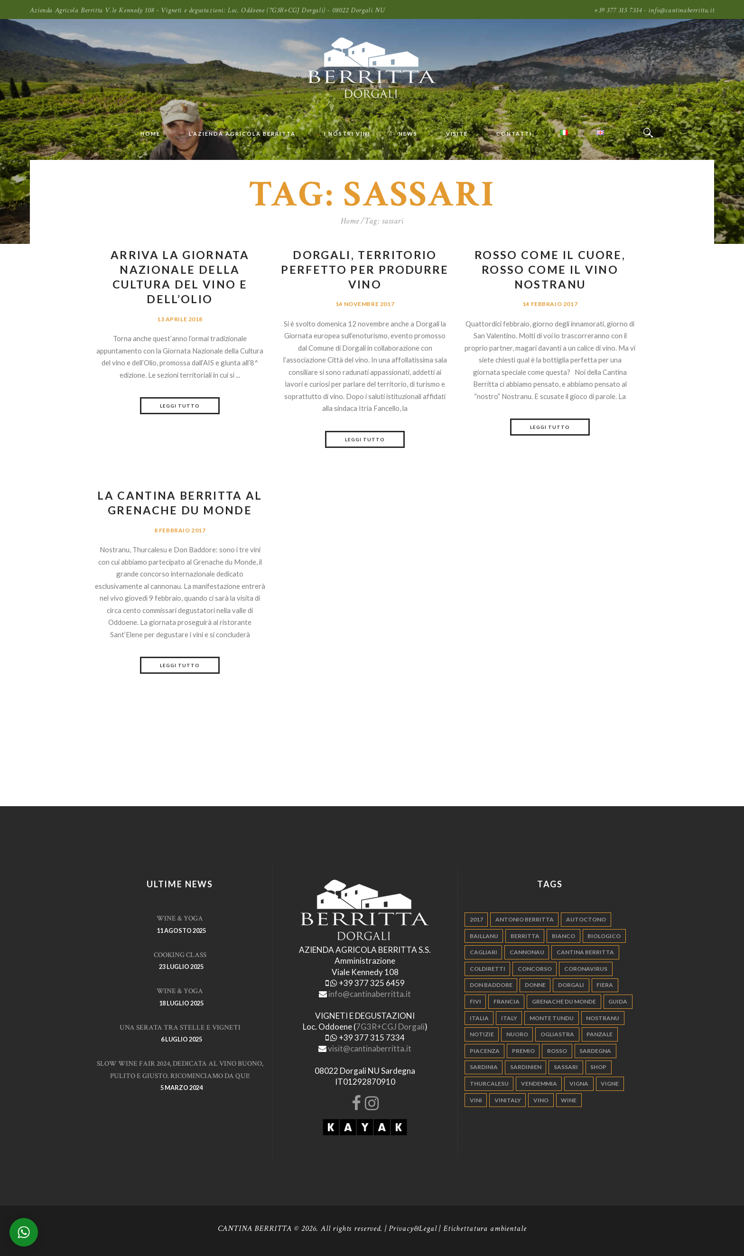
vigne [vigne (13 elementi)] (610, 1083)
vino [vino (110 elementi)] (541, 1100)
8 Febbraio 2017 (180, 530)
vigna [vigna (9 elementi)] (578, 1083)
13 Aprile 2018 (180, 319)
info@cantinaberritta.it (369, 994)
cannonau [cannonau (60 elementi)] (527, 952)
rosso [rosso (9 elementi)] (557, 1050)
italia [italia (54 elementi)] (479, 1018)
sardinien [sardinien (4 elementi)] (525, 1066)
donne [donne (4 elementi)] (535, 984)
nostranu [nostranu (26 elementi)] (602, 1018)
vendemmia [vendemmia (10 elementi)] (539, 1083)
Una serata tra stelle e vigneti (180, 1027)
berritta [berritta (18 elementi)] (525, 936)
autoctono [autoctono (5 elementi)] (586, 919)
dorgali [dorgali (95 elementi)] (571, 984)
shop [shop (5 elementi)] (598, 1066)
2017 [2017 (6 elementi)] (476, 919)
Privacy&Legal (413, 1228)
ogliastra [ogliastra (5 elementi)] (557, 1034)
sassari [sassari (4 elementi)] (566, 1066)
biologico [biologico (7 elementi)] (604, 936)
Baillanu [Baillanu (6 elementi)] (484, 936)
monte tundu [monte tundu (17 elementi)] (552, 1018)
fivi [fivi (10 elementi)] (475, 1001)
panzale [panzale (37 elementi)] (599, 1034)
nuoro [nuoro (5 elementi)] (517, 1034)
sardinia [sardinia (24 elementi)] (484, 1066)
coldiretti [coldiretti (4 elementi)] (487, 968)
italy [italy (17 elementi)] (509, 1018)
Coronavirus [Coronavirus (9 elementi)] (585, 968)
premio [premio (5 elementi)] (523, 1050)
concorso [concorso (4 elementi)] (535, 968)
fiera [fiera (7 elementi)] (604, 984)
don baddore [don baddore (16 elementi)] (491, 984)
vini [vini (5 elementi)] (476, 1100)
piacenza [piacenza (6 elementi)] (485, 1050)
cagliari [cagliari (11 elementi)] (483, 952)
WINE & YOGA (180, 918)
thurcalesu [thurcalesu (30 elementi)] (489, 1083)
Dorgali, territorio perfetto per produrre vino (364, 269)
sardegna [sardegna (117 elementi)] (595, 1050)
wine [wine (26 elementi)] (569, 1100)
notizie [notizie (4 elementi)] (482, 1034)
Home (350, 220)
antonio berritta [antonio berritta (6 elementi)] (524, 919)
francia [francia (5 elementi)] (506, 1001)
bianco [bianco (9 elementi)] (563, 936)
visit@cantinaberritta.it (369, 1048)
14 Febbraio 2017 (549, 303)
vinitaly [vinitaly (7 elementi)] (507, 1100)
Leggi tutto (180, 406)
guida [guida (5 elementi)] (617, 1001)
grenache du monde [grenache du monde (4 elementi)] (564, 1001)
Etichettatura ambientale (484, 1228)
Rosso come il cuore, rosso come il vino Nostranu (549, 269)
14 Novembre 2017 (364, 303)
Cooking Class (180, 954)
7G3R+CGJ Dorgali (390, 1027)
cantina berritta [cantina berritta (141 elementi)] (585, 952)
